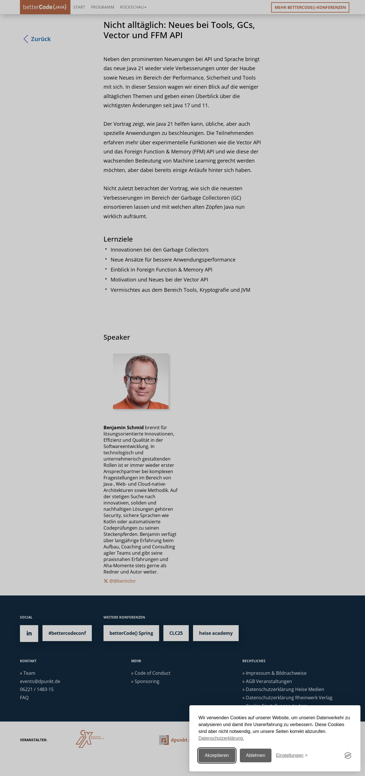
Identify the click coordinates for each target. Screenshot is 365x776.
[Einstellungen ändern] (291, 755)
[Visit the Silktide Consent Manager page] (347, 755)
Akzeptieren (217, 755)
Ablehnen (255, 755)
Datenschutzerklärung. (221, 738)
